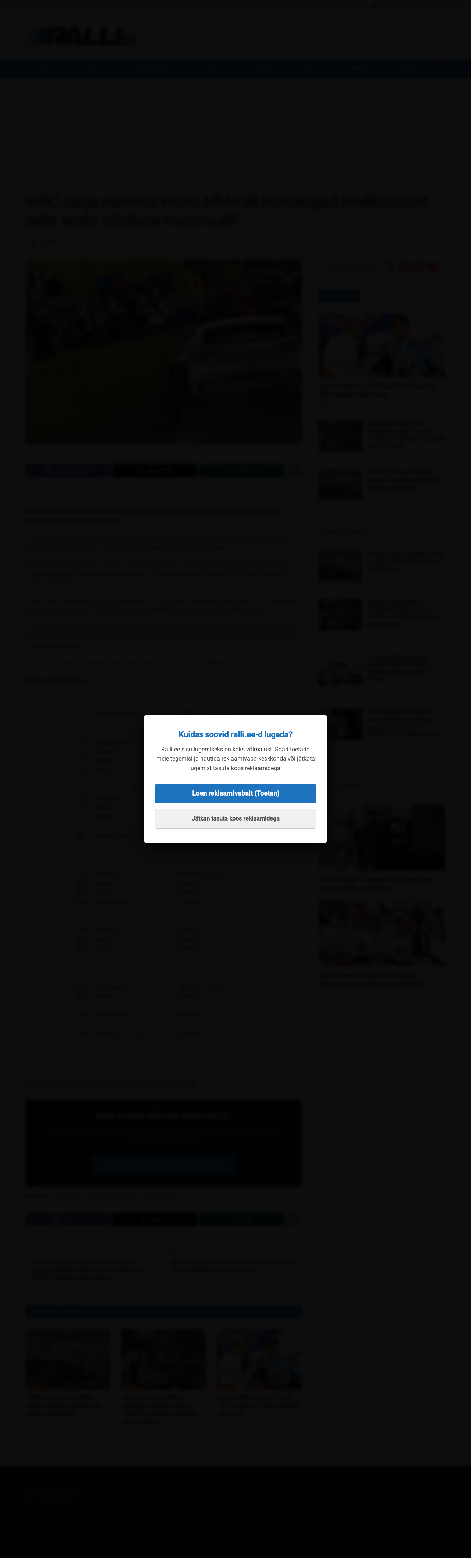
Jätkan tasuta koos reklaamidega (236, 818)
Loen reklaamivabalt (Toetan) (235, 793)
